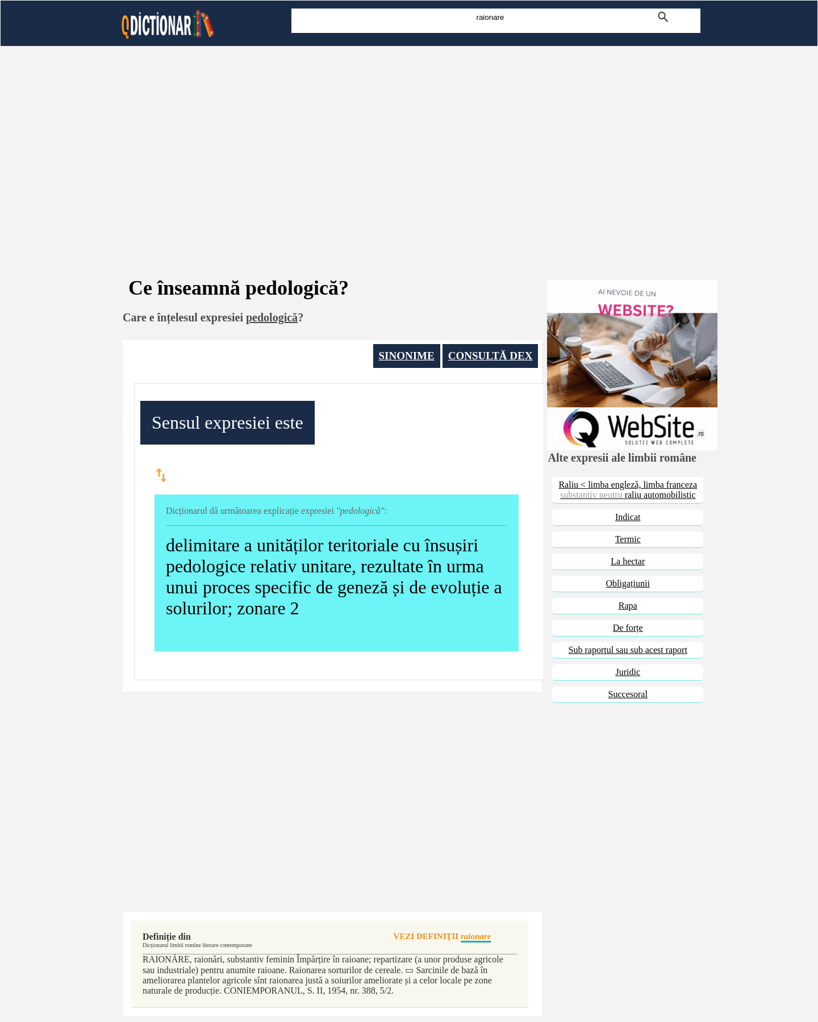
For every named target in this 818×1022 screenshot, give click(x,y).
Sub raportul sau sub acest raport (628, 650)
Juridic (627, 672)
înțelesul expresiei (200, 317)
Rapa (628, 605)
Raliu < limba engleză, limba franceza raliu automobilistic (627, 490)
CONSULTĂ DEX (490, 356)
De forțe (628, 628)
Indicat (627, 517)
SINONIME (407, 356)
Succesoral (628, 694)
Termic (628, 539)
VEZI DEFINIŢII (442, 937)
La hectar (628, 561)
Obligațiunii (628, 583)
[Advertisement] (409, 146)
